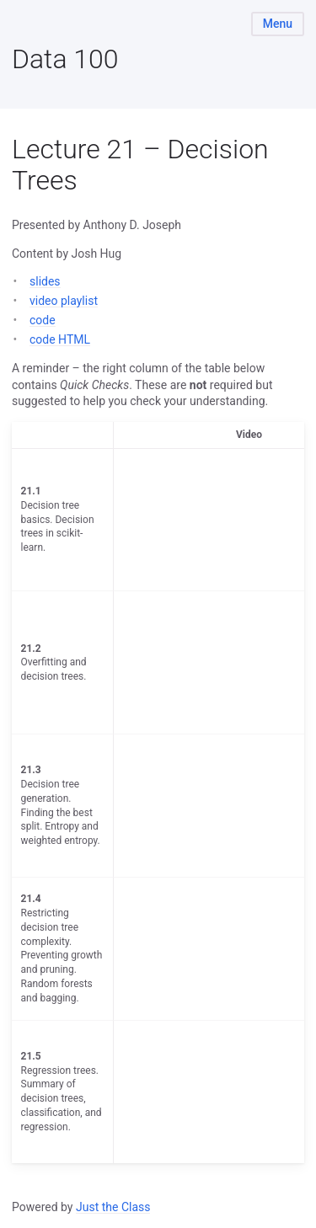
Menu (277, 23)
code (42, 320)
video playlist (63, 300)
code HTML (59, 339)
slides (45, 281)
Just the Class (113, 1207)
